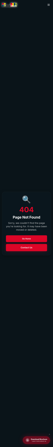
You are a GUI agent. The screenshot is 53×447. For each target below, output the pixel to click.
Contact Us (26, 247)
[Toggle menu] (48, 4)
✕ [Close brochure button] (49, 434)
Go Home (26, 238)
